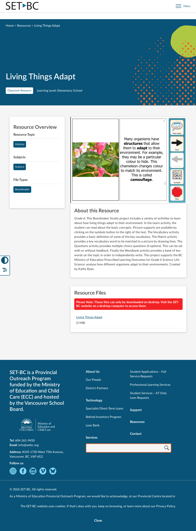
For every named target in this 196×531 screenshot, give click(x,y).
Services (91, 437)
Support (136, 410)
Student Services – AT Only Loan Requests (148, 395)
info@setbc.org (28, 445)
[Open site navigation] (183, 6)
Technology (94, 400)
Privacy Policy (165, 506)
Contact (135, 433)
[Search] (166, 448)
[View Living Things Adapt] (128, 160)
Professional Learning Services (150, 384)
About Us (93, 371)
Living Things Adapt (89, 317)
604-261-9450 (25, 440)
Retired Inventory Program (103, 417)
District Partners (97, 388)
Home (10, 25)
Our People (93, 379)
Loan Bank (93, 425)
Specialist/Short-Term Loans (104, 408)
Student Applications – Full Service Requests (148, 374)
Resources (24, 25)
